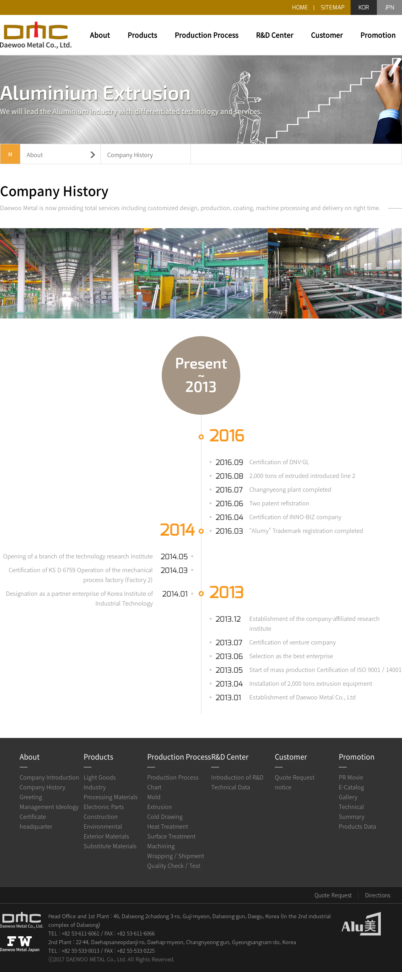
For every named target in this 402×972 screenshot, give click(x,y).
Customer (327, 35)
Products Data (357, 826)
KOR (363, 7)
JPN (389, 7)
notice (283, 787)
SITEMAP (333, 7)
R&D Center (274, 35)
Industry (95, 787)
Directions (377, 895)
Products (142, 35)
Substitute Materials (110, 846)
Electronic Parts (104, 806)
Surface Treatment (171, 836)
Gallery (348, 797)
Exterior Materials (106, 836)
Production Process (206, 35)
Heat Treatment (167, 826)
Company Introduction (49, 777)
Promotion (378, 35)
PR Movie (351, 777)
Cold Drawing (165, 816)
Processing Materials (111, 797)
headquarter (36, 826)
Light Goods (100, 777)
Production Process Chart (173, 782)
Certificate (33, 816)
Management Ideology (49, 806)
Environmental (103, 826)
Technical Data (230, 787)
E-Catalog (351, 787)
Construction (101, 816)
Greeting (31, 797)
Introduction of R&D (237, 777)
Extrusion (159, 806)
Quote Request (294, 777)
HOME (300, 7)
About (100, 35)
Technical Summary (351, 811)
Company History (42, 787)
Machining (161, 846)
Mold (154, 797)
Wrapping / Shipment (175, 855)
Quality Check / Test (173, 865)
